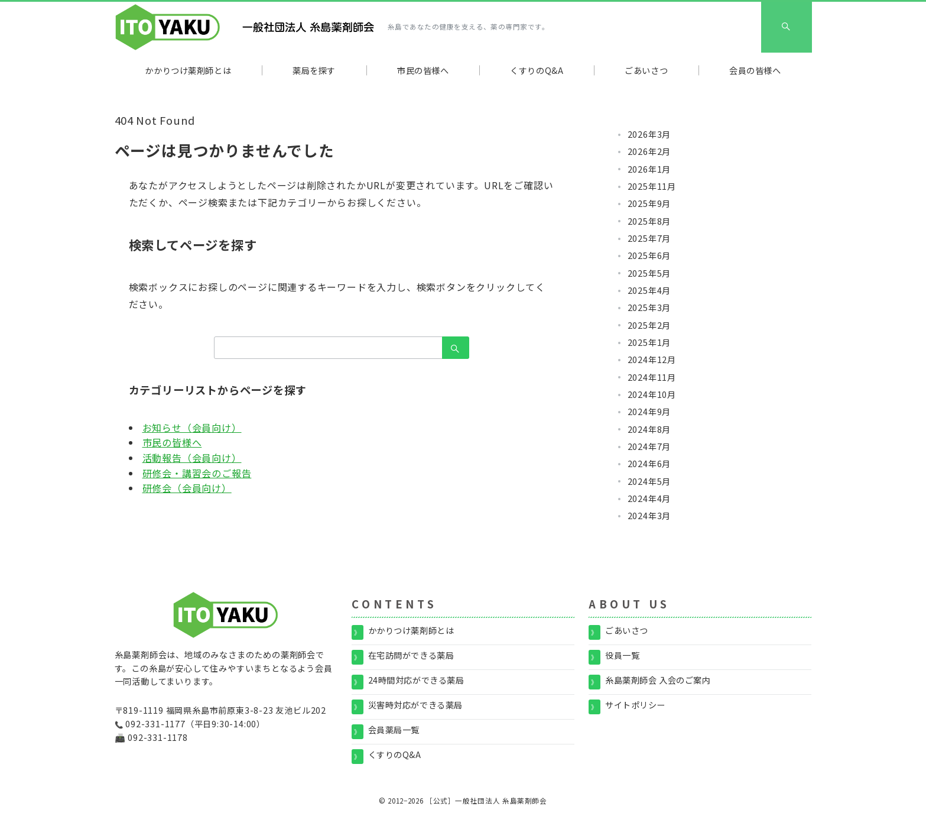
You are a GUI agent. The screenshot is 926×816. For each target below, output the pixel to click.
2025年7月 (649, 238)
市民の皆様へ (172, 442)
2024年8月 (649, 429)
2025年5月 (649, 273)
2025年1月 (649, 342)
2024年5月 (649, 481)
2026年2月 (649, 151)
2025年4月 (649, 290)
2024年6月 (649, 463)
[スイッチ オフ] (786, 27)
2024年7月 (649, 446)
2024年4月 (649, 498)
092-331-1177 (155, 724)
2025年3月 (649, 307)
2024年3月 (649, 516)
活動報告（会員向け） (192, 458)
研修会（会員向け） (187, 488)
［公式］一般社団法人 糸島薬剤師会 (486, 800)
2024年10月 (652, 394)
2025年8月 (649, 221)
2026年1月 (649, 169)
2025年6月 (649, 255)
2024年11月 (652, 377)
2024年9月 (649, 411)
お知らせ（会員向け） (192, 427)
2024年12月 (652, 359)
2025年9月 (649, 203)
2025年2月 (649, 325)
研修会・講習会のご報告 (197, 473)
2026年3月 (649, 134)
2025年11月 (652, 186)
